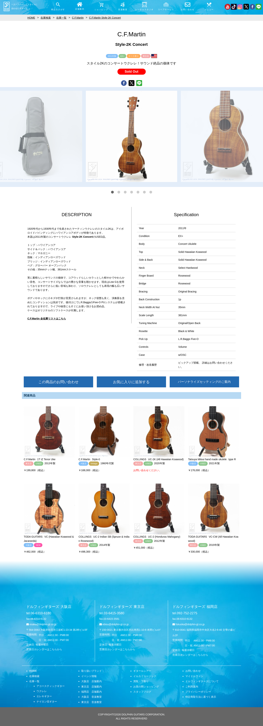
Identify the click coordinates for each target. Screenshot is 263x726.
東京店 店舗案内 (91, 686)
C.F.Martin (78, 17)
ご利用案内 (191, 686)
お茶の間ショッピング (146, 686)
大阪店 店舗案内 (91, 681)
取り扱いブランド (91, 670)
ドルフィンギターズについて (202, 681)
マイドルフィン (194, 676)
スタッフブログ (142, 691)
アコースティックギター (51, 686)
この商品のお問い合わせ (58, 382)
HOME (33, 670)
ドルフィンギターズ (48, 607)
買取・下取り (141, 681)
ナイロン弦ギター (47, 701)
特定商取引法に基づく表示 (200, 696)
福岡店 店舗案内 (91, 691)
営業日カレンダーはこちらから (44, 649)
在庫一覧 (34, 681)
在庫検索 (34, 676)
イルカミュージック (144, 676)
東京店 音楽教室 (91, 702)
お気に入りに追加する (131, 382)
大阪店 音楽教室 (91, 696)
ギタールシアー (142, 670)
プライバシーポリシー (198, 691)
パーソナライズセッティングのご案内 (204, 382)
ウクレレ (42, 691)
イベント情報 (89, 676)
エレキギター (44, 696)
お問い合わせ (193, 670)
